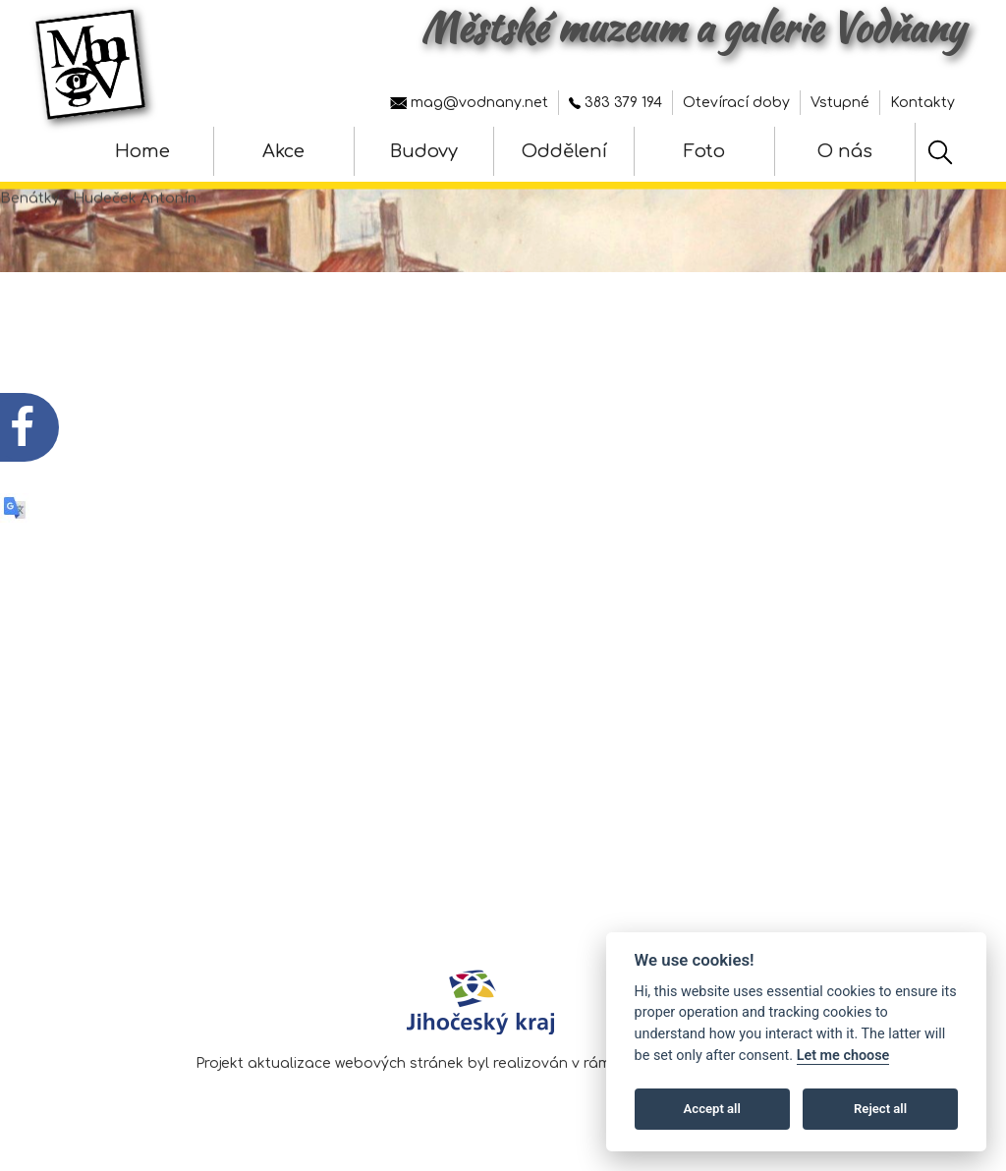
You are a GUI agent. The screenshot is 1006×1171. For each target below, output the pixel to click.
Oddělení (564, 151)
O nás (844, 151)
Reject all (880, 1108)
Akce (283, 151)
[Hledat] (940, 152)
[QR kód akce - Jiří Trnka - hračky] (67, 578)
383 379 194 (615, 102)
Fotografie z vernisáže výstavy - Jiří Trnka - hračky (330, 641)
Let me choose (843, 1055)
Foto (704, 151)
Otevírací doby (736, 102)
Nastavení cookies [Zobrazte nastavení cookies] (893, 901)
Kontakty (922, 102)
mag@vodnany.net (469, 102)
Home (142, 151)
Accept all (712, 1108)
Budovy (424, 151)
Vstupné (839, 102)
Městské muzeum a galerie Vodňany (692, 27)
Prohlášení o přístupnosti (868, 872)
